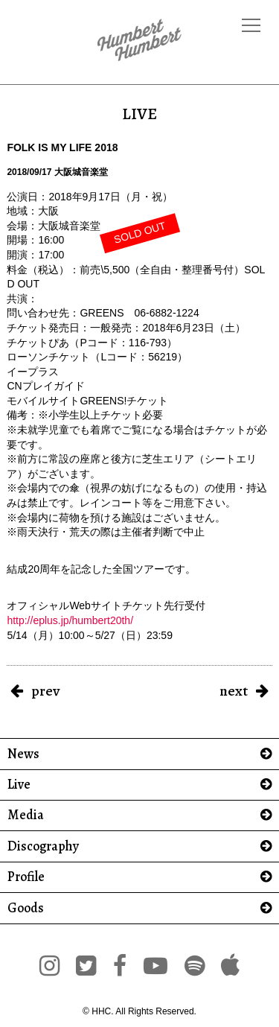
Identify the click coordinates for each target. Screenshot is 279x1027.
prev (45, 691)
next (233, 691)
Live (19, 784)
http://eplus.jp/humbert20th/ (70, 620)
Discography (43, 846)
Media (25, 815)
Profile (26, 876)
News (23, 754)
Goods (25, 908)
